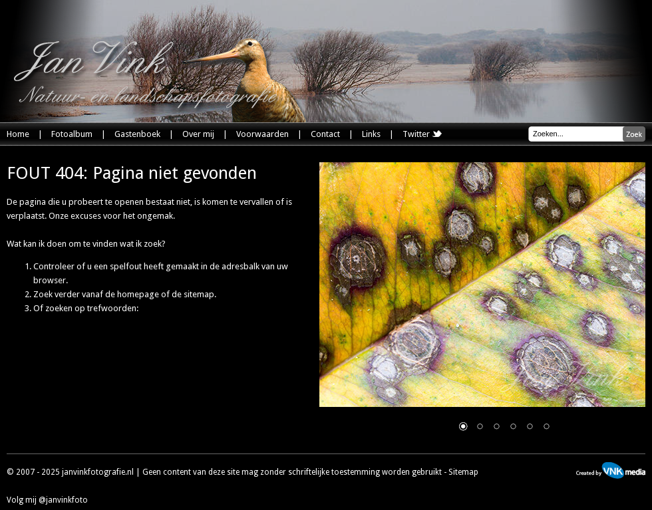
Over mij (198, 134)
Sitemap (463, 472)
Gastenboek (137, 134)
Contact (325, 134)
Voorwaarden (262, 134)
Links (371, 134)
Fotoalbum (71, 134)
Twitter (422, 134)
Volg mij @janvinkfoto (47, 500)
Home (18, 134)
